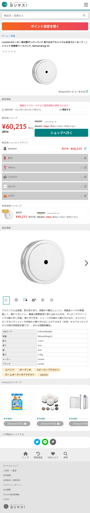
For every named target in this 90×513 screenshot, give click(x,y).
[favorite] (85, 42)
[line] (45, 442)
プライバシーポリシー (12, 485)
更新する (65, 109)
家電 (13, 36)
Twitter (6, 499)
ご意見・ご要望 (9, 470)
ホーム (5, 36)
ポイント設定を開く (45, 26)
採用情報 (7, 475)
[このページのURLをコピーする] (53, 442)
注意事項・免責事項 (11, 480)
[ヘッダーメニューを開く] (85, 5)
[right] (86, 263)
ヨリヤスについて (10, 466)
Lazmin (44, 374)
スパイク (9, 369)
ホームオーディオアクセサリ (20, 374)
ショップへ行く (61, 133)
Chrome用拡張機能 (11, 494)
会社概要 (7, 489)
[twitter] (37, 442)
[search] (84, 15)
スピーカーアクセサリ (48, 369)
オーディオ (25, 369)
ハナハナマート (50, 122)
